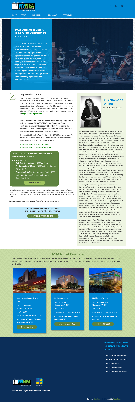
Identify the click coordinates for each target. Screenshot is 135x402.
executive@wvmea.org (52, 201)
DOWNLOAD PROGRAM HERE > (42, 216)
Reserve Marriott (27, 327)
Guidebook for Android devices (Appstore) (35, 147)
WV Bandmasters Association (116, 359)
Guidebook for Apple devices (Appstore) (34, 144)
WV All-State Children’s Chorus (116, 371)
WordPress (117, 399)
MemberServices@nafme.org (39, 111)
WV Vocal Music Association (116, 356)
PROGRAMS (53, 15)
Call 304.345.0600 (103, 324)
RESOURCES (68, 15)
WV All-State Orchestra (114, 367)
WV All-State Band (112, 364)
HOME (14, 15)
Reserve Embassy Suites (67, 324)
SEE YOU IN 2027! (34, 183)
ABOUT (24, 15)
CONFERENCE (38, 15)
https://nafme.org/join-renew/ (33, 114)
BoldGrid (97, 399)
